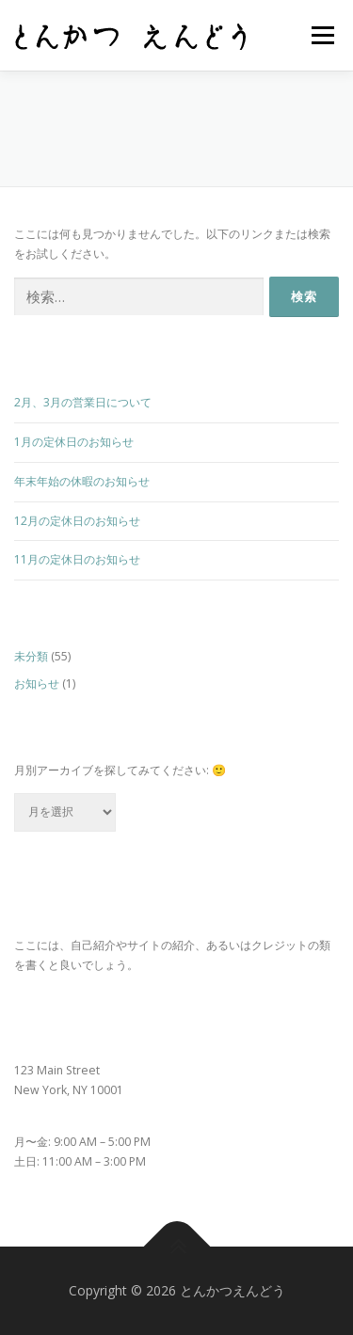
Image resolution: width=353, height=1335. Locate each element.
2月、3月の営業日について (83, 402)
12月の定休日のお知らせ (77, 521)
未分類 (31, 656)
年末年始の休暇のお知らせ (82, 481)
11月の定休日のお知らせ (77, 559)
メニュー (322, 35)
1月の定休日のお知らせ (74, 442)
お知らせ (36, 683)
